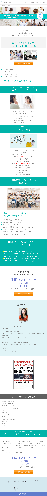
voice (31, 480)
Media (44, 2)
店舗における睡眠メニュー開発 (16, 489)
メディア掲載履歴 (36, 480)
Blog (41, 2)
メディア (30, 481)
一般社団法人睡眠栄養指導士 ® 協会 (23, 493)
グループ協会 (23, 483)
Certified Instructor (23, 479)
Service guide (32, 2)
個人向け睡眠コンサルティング (16, 485)
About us (26, 2)
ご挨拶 (9, 481)
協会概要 (9, 482)
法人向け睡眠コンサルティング (16, 483)
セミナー (15, 480)
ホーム (3, 480)
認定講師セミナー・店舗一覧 (24, 482)
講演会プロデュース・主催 (16, 487)
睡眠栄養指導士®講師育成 (16, 481)
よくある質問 (15, 490)
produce (37, 2)
